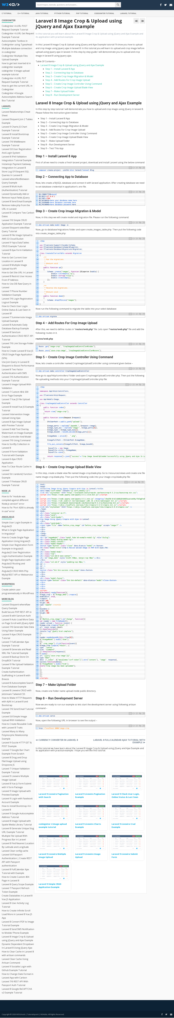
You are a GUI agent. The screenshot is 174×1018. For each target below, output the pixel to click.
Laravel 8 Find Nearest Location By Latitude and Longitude (18, 845)
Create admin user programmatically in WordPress (18, 591)
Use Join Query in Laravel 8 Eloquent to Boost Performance (18, 363)
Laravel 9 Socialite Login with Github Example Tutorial (16, 968)
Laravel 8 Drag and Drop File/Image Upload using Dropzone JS (14, 761)
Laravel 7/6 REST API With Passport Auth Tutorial (15, 983)
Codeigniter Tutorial (104, 13)
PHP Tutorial (82, 13)
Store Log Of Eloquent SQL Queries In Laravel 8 (15, 173)
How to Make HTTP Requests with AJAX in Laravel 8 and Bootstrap (17, 701)
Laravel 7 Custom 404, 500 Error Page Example (15, 393)
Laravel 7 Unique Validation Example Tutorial (16, 770)
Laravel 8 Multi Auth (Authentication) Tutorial (14, 188)
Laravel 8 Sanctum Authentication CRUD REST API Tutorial (17, 336)
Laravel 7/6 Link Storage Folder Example (18, 345)
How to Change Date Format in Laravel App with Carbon (17, 975)
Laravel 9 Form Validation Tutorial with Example (15, 453)
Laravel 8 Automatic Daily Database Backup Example (15, 326)
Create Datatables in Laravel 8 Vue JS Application (17, 897)
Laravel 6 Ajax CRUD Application (12, 461)
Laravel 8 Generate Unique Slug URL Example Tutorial (18, 830)
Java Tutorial (41, 13)
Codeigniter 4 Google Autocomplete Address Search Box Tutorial (17, 97)
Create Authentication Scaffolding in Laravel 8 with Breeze (16, 675)
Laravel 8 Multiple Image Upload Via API (14, 266)
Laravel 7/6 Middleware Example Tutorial (13, 143)
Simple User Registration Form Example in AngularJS (17, 546)
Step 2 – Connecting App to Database (64, 72)
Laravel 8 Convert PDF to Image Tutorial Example (18, 923)
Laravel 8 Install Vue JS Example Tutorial (18, 408)
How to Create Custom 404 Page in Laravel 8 (15, 878)
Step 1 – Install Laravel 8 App (60, 68)
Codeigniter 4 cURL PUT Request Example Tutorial (15, 80)
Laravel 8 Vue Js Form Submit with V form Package (16, 785)
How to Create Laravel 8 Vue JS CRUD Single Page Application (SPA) (17, 354)
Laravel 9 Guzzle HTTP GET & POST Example (17, 744)
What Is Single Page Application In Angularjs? (18, 531)
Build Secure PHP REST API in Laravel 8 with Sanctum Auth (17, 614)
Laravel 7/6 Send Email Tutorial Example (17, 711)
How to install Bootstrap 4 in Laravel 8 (16, 807)
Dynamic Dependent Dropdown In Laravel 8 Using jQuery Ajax (18, 946)
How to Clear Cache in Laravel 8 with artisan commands (18, 953)
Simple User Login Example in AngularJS (17, 524)
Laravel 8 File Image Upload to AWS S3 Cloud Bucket (17, 237)
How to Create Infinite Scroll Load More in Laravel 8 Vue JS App (17, 914)
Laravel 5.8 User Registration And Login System (16, 151)
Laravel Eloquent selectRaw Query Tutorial (15, 229)
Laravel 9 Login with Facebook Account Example (17, 800)
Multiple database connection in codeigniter (17, 50)
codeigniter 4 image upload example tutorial (15, 72)
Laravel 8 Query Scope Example (18, 884)
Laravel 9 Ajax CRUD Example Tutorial (16, 636)
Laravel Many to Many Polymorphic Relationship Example (15, 735)
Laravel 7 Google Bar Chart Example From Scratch (15, 752)
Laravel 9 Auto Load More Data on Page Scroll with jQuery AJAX (18, 621)
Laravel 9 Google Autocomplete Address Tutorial (18, 815)
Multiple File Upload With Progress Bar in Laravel (14, 837)
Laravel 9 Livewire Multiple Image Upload (15, 778)
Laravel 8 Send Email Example (17, 201)
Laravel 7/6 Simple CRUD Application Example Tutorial (16, 222)
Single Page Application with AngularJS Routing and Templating (16, 563)
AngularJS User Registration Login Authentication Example (17, 554)
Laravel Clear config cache (15, 850)
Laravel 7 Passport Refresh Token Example (15, 890)
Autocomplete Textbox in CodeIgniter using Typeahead (17, 42)
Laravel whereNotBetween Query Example (15, 181)
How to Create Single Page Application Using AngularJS (16, 539)
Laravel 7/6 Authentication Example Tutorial (15, 378)
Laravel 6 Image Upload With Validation (16, 386)
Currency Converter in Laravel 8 (57, 739)
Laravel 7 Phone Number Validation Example (14, 293)
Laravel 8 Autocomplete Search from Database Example (17, 684)
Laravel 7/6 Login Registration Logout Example (17, 300)
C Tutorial (7, 13)
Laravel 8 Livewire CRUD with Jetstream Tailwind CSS (16, 692)
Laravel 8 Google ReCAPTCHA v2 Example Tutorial (17, 990)
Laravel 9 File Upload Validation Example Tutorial (18, 666)
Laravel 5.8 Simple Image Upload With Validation (14, 718)
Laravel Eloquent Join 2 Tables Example (17, 121)
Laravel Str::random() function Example (17, 476)
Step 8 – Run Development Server (62, 94)
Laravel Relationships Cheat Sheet (16, 113)
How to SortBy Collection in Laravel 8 (16, 446)
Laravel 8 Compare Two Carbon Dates (18, 214)
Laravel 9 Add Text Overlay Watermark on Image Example (17, 431)
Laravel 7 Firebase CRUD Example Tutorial (14, 483)
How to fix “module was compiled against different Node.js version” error (15, 500)
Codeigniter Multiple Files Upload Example (15, 57)
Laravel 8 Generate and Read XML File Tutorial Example (16, 651)
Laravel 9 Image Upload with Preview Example (16, 793)
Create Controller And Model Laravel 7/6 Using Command (16, 438)
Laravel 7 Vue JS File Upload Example (16, 401)
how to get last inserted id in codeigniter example (16, 65)
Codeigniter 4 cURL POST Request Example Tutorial (15, 27)
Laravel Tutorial (128, 13)
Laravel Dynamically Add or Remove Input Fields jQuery (16, 195)
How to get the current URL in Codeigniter (17, 87)
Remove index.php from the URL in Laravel (16, 207)
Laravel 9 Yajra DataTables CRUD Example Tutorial (15, 244)
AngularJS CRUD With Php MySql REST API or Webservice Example (17, 575)
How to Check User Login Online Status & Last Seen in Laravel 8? (16, 310)
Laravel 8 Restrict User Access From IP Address (17, 278)
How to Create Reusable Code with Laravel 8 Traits (17, 725)
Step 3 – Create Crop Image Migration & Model (69, 76)
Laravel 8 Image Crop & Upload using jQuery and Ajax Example (17, 938)
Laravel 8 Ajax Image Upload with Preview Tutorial (16, 423)
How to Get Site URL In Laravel (17, 272)
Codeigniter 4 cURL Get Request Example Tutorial (18, 35)
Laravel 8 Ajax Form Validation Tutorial (17, 252)
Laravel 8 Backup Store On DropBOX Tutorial (15, 658)
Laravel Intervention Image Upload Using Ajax (15, 416)
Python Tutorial (62, 13)
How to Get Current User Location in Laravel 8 (14, 259)
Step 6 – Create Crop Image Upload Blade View (69, 87)
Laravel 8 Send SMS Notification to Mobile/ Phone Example (18, 931)
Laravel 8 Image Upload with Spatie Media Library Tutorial (17, 822)
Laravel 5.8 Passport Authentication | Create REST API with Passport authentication (17, 860)
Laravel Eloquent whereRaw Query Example (16, 606)
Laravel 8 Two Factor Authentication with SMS (14, 371)
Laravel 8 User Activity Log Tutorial (15, 905)
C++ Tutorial (23, 13)
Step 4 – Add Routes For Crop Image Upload (67, 80)
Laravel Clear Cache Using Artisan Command (15, 961)
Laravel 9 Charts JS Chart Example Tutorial (14, 128)
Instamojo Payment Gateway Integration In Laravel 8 (16, 166)
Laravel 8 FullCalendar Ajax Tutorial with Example (15, 871)
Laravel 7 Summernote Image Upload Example (17, 319)
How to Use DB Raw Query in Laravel (16, 285)
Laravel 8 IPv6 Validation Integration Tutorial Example (16, 158)
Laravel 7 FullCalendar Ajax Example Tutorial (15, 643)
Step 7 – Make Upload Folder (60, 91)
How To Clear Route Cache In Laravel (17, 468)
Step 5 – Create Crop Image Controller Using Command (73, 83)
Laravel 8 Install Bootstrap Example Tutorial (15, 136)
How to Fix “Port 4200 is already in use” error (18, 509)
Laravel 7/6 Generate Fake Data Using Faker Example (18, 628)
